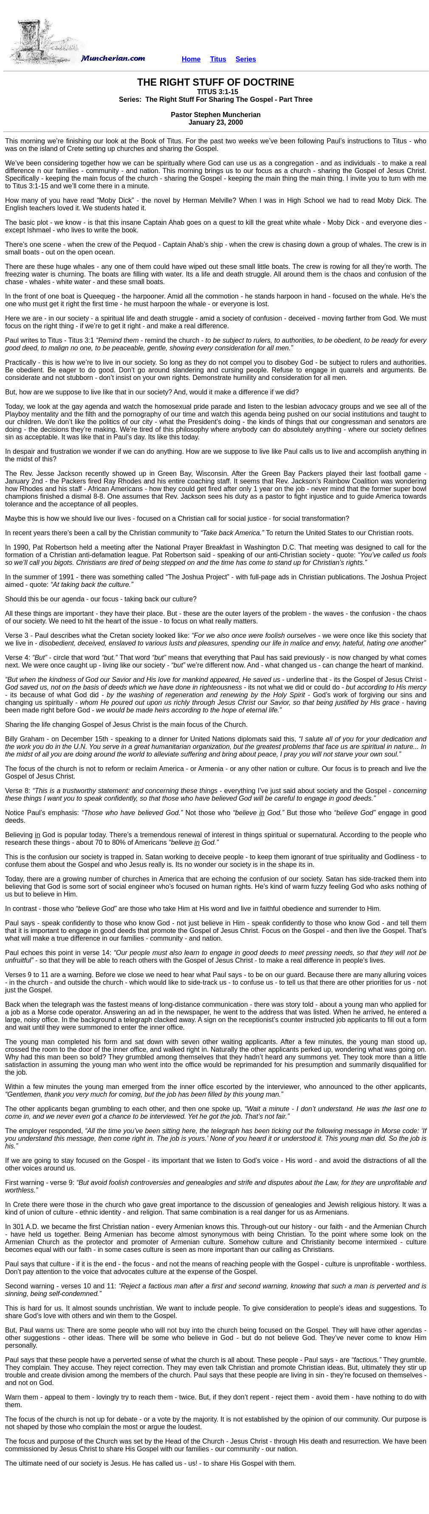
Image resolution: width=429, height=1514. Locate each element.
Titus (218, 59)
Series (246, 59)
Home (191, 59)
